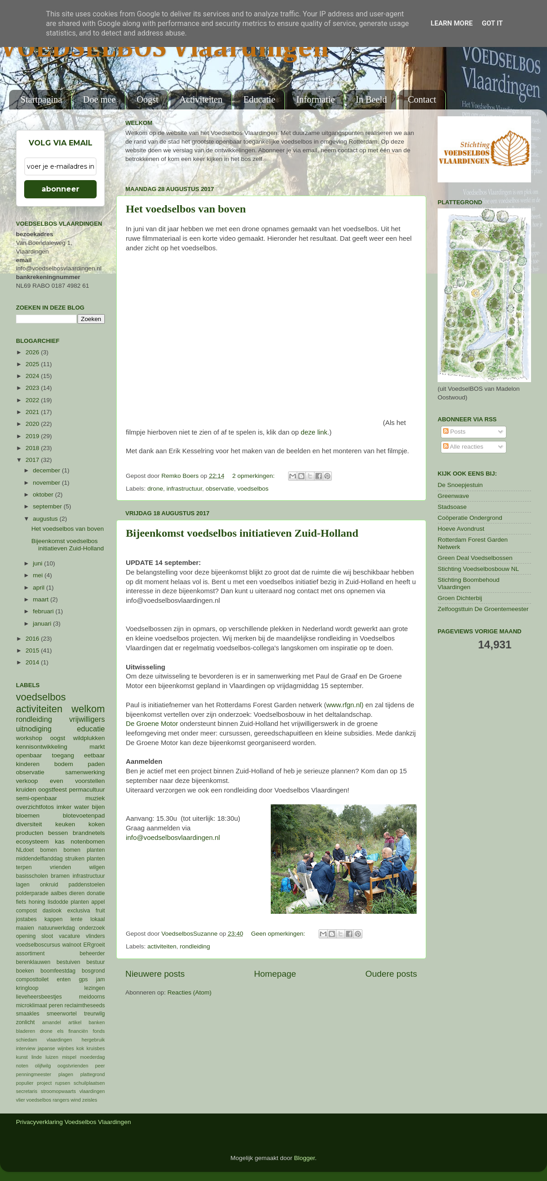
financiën (78, 1031)
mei (39, 575)
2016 (33, 638)
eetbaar (94, 755)
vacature (69, 936)
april (39, 587)
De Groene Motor (152, 723)
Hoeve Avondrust (461, 528)
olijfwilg (43, 1065)
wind (76, 1100)
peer (100, 1065)
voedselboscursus (38, 945)
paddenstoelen (86, 884)
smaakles (27, 1013)
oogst (57, 738)
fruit (100, 910)
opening (26, 936)
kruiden (26, 789)
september (48, 506)
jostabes (26, 919)
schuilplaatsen (89, 1083)
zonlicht (25, 1022)
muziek (95, 798)
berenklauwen (33, 962)
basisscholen (32, 876)
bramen (60, 876)
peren (56, 1005)
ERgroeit (94, 945)
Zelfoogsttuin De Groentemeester (483, 609)
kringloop (27, 988)
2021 (33, 412)
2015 (33, 650)
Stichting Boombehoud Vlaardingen (469, 583)
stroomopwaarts (58, 1091)
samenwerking (85, 772)
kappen (54, 919)
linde (36, 1057)
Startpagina (41, 99)
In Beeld (371, 99)
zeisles (89, 1100)
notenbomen (88, 841)
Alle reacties (463, 446)
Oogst (148, 99)
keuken (65, 824)
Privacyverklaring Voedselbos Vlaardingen (73, 1122)
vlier (20, 1100)
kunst (22, 1057)
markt (97, 746)
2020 (33, 423)
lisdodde (58, 902)
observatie (220, 488)
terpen (23, 867)
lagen (23, 884)
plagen (65, 1074)
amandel (51, 1022)
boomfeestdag (58, 971)
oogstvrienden (72, 1065)
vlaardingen (92, 1091)
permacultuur (87, 789)
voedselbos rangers (47, 1100)
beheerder (92, 953)
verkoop (27, 780)
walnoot (72, 945)
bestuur (96, 962)
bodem (63, 764)
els (60, 1031)
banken (97, 1022)
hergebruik (93, 1039)
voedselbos (252, 488)
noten (22, 1065)
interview (26, 1048)
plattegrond (92, 1074)
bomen (48, 850)
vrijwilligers (87, 719)
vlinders (95, 936)
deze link (314, 432)
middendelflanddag (39, 858)
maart (41, 599)
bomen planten (84, 850)
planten (80, 902)
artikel (75, 1022)
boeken (25, 971)
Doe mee (99, 99)
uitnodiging (34, 729)
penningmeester (33, 1074)
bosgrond (93, 971)
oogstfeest (52, 789)
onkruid (49, 884)
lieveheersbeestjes (39, 997)
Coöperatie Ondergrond (470, 517)
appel (98, 902)
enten (64, 979)
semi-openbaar (36, 798)
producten (29, 832)
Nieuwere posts (155, 974)
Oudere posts (391, 974)
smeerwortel (61, 1013)
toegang (63, 755)
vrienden (60, 867)
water (81, 806)
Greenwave (453, 495)
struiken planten (85, 858)
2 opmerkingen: (254, 475)
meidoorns (92, 997)
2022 (33, 400)
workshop (29, 738)
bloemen (28, 815)
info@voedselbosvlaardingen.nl (173, 837)
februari (44, 611)
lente (77, 919)
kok (80, 1048)
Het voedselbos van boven (186, 209)
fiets (21, 902)
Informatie (315, 99)
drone (155, 488)
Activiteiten (201, 99)
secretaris (26, 1091)
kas (59, 841)
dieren (77, 893)
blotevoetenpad (84, 815)
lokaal (97, 919)
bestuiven (68, 962)
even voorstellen (77, 780)
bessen (58, 832)
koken (96, 824)
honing (37, 902)
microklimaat (31, 1005)
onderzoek (92, 928)
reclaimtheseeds (85, 1005)
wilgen (97, 867)
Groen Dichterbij (460, 598)
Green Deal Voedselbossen (475, 557)
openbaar (29, 755)
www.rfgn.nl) (345, 705)
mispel (69, 1057)
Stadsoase (452, 506)
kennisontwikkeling (41, 746)
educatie (91, 729)
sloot (47, 936)
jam (100, 979)
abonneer (60, 189)
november (47, 482)
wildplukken (89, 738)
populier (24, 1083)
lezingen (94, 988)
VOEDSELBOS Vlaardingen (164, 48)
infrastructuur (184, 488)
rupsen (62, 1083)
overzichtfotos (35, 806)
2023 (33, 387)
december (47, 470)
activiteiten (161, 946)
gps (83, 979)
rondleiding (195, 946)
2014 (33, 662)
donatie (96, 893)
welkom (88, 709)
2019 (33, 436)
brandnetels (88, 832)
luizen (52, 1057)
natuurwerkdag (56, 928)
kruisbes (96, 1048)
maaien (25, 928)
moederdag (92, 1057)
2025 (33, 364)
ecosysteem (32, 841)
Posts (454, 431)
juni (38, 563)
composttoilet (32, 979)
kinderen (28, 764)
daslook (52, 910)
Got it (492, 23)
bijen (98, 806)
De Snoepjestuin (460, 485)
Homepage (275, 974)
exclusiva (78, 910)
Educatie (259, 99)
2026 (33, 352)
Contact (422, 99)
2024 (33, 376)
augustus (46, 518)
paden (96, 764)
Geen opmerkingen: (279, 933)
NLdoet (25, 850)
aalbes (59, 893)
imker (64, 806)
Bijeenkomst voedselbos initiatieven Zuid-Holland (242, 533)
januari (43, 623)
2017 (33, 459)
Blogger (304, 1158)
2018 (33, 448)
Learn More (452, 23)
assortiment (30, 953)
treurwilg (94, 1013)
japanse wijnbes (56, 1048)
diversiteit (29, 824)
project (44, 1083)
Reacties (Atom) (189, 992)
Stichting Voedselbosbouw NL (478, 568)
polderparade (32, 893)
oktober (44, 494)
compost (26, 910)
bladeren (25, 1031)
